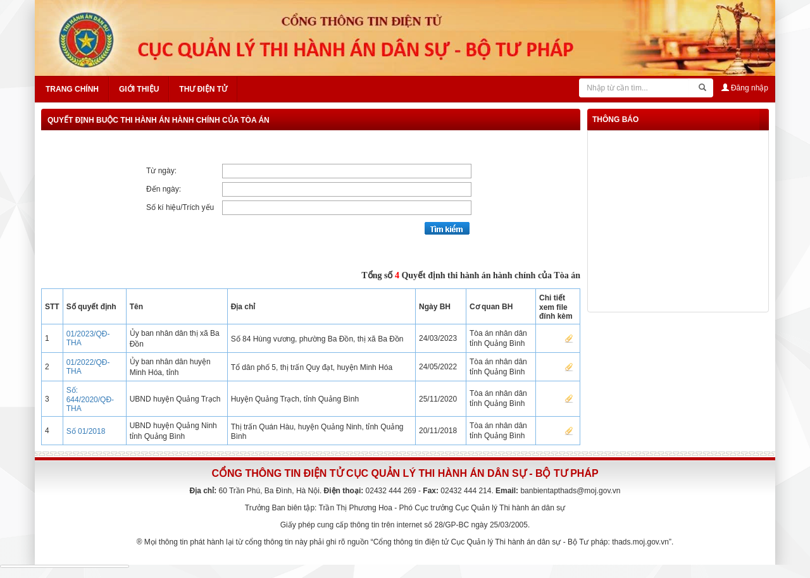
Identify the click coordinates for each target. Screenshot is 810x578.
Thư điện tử (203, 89)
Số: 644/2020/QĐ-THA (90, 399)
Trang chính (72, 89)
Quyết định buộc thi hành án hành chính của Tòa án (158, 120)
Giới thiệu (139, 89)
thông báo (615, 119)
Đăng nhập (744, 87)
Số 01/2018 (86, 431)
